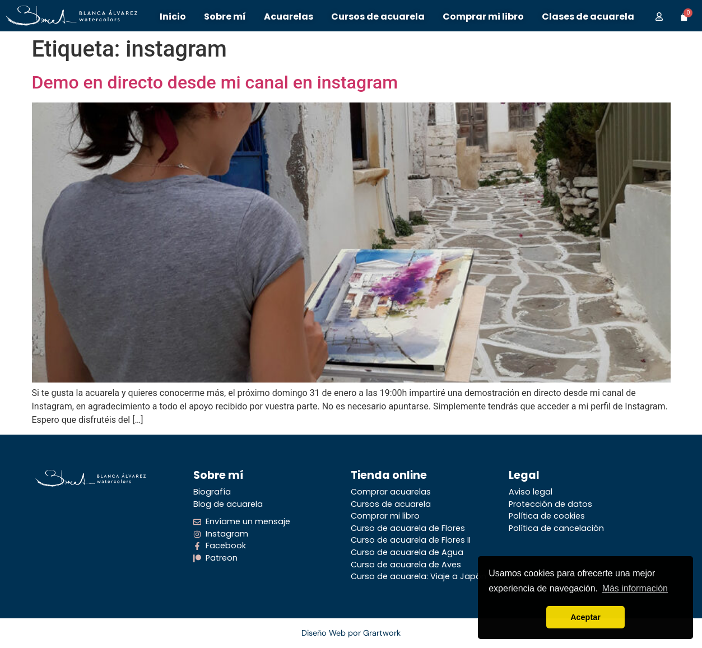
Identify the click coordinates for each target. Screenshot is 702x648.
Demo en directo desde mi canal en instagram (215, 82)
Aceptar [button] (585, 617)
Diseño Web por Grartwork (351, 633)
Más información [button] (635, 588)
